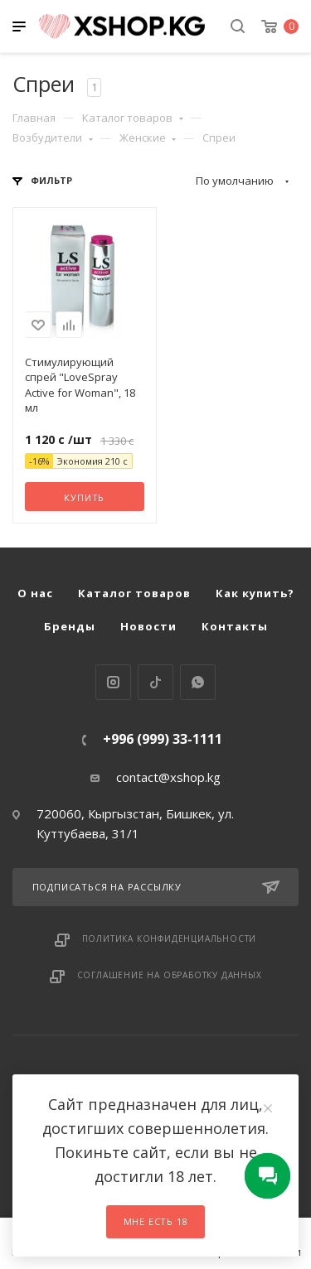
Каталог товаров (132, 117)
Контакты (235, 626)
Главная (34, 117)
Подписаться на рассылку (155, 887)
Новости (148, 626)
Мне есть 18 (156, 1221)
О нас (35, 593)
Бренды (69, 626)
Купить (84, 497)
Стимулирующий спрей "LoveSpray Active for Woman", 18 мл (80, 385)
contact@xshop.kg (168, 777)
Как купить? (255, 593)
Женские (148, 137)
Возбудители (52, 137)
